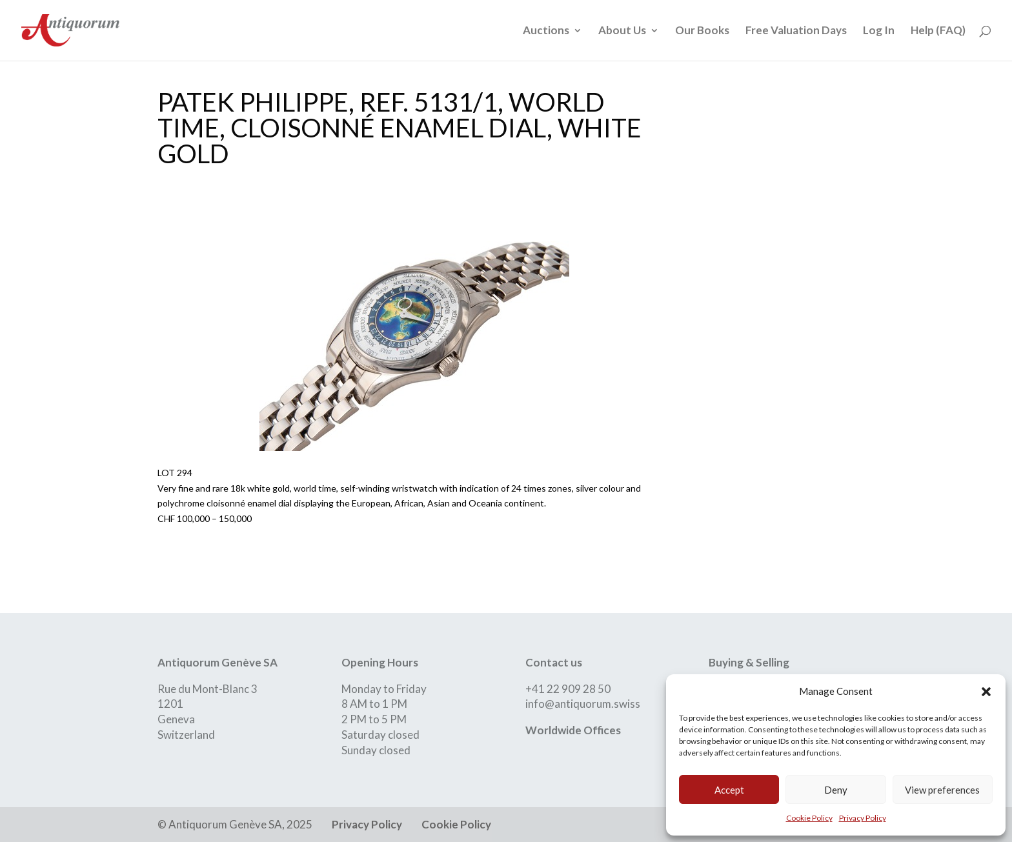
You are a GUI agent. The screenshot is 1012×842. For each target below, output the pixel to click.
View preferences (942, 790)
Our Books (702, 31)
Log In (879, 31)
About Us (622, 31)
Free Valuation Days (796, 31)
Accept (729, 790)
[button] (986, 691)
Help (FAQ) (938, 31)
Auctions (546, 31)
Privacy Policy (862, 818)
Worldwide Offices (573, 730)
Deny (835, 790)
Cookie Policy (809, 818)
